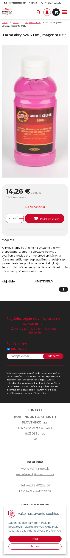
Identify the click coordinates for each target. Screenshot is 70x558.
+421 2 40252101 (53, 2)
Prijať (35, 538)
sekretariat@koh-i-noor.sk (23, 2)
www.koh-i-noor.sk (35, 468)
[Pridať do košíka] (44, 218)
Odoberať (53, 356)
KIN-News (18, 349)
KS (14, 218)
